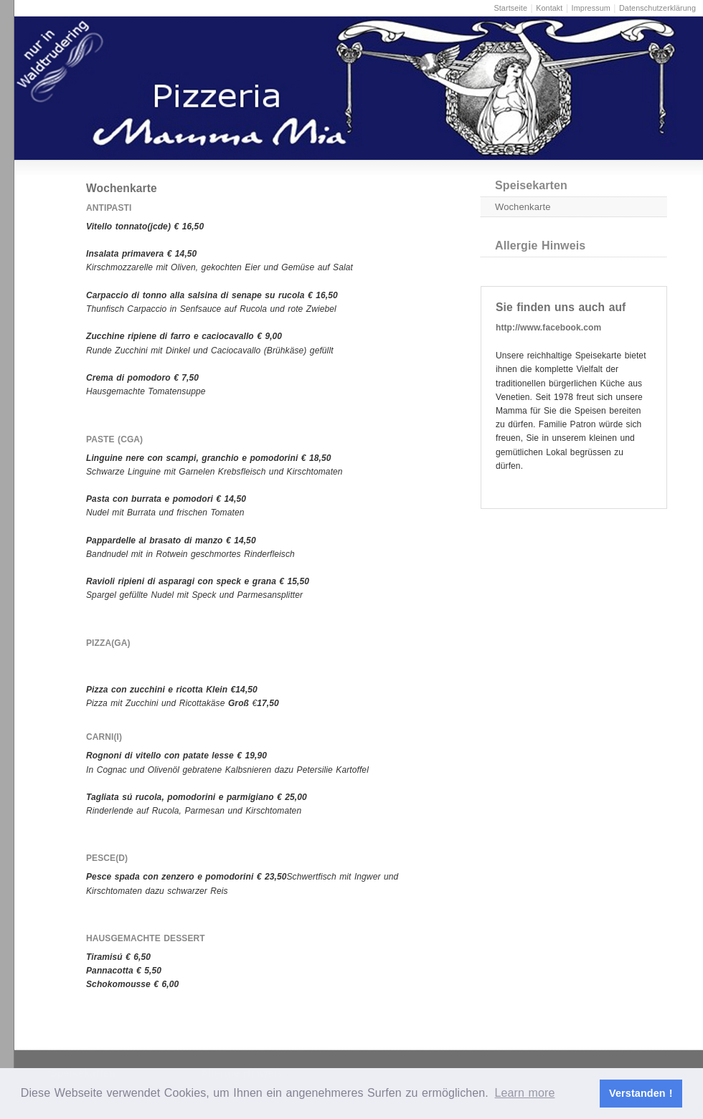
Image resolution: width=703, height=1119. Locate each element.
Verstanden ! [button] (641, 1093)
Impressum (591, 8)
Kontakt (549, 8)
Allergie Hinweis (540, 245)
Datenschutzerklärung (657, 8)
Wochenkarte (522, 206)
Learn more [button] (525, 1093)
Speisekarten (531, 185)
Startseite (510, 8)
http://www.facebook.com (548, 328)
